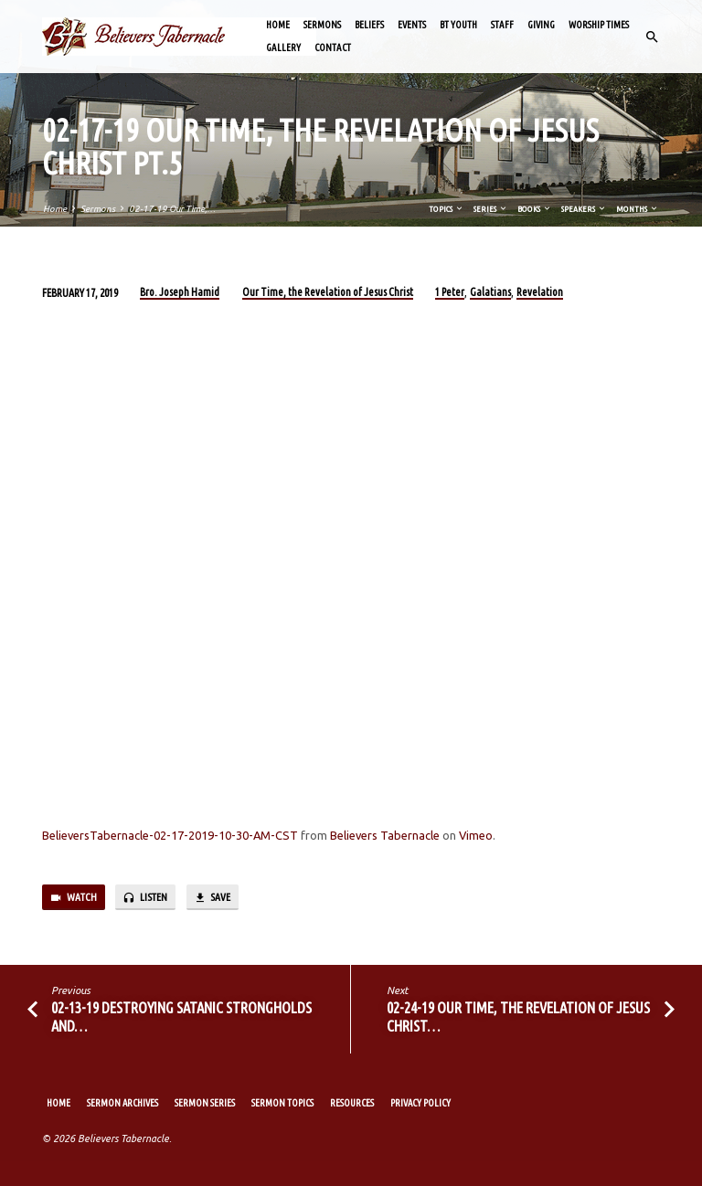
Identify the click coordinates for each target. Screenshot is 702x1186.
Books (534, 209)
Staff (502, 24)
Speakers (584, 209)
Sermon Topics (282, 1102)
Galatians (490, 292)
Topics (446, 209)
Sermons (322, 24)
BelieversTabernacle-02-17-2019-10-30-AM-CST (170, 835)
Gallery (283, 47)
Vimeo (476, 835)
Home (278, 24)
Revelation (539, 292)
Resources (352, 1102)
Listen (144, 898)
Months (637, 209)
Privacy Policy (420, 1102)
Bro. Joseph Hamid (179, 292)
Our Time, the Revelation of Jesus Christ (327, 292)
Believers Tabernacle (385, 835)
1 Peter (449, 292)
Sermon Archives (122, 1102)
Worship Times (599, 24)
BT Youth (458, 24)
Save (212, 898)
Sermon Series (205, 1102)
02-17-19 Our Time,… (172, 209)
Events (412, 24)
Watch (73, 898)
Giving (541, 24)
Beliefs (369, 24)
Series (490, 209)
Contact (332, 47)
